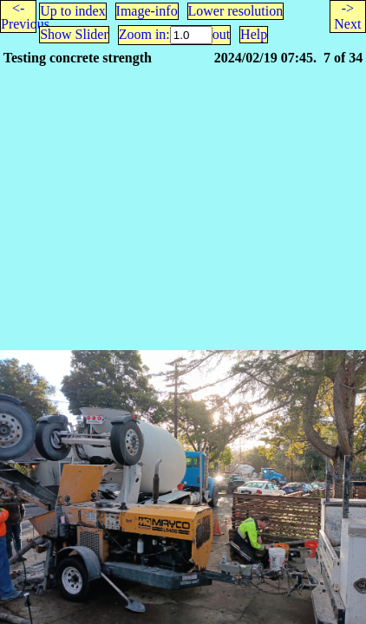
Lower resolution (236, 10)
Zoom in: (144, 34)
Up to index (73, 10)
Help (253, 34)
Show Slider (74, 34)
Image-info (147, 10)
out (221, 34)
